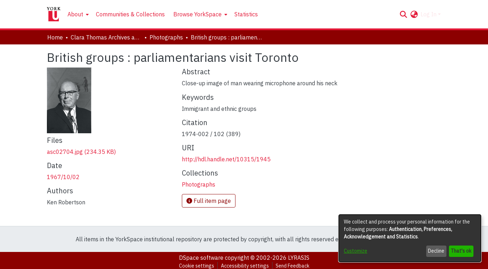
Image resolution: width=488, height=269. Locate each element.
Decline (436, 251)
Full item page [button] (208, 200)
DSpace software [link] (201, 257)
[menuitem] (77, 14)
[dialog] (410, 238)
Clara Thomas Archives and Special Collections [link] (106, 37)
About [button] (75, 14)
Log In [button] (429, 14)
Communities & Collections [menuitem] (130, 14)
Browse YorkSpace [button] (197, 14)
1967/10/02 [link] (63, 177)
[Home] (53, 14)
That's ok (461, 251)
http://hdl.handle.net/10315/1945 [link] (226, 159)
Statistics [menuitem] (246, 14)
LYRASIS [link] (298, 257)
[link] (81, 151)
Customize (355, 251)
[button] (403, 14)
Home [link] (55, 37)
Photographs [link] (166, 37)
